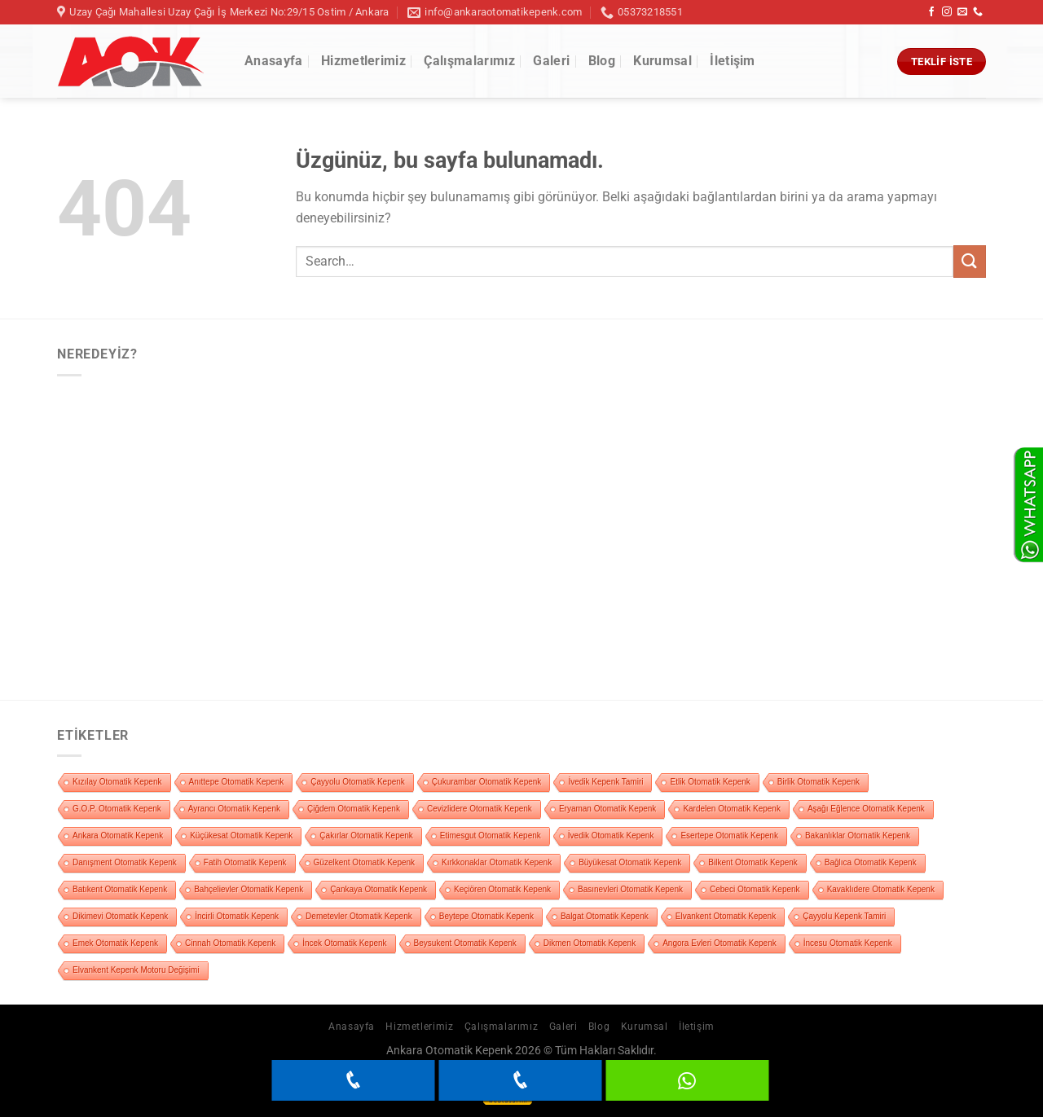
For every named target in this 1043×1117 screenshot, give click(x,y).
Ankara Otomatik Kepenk (118, 835)
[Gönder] (969, 261)
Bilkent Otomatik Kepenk (753, 862)
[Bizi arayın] (978, 12)
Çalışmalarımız (469, 60)
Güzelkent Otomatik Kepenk (365, 862)
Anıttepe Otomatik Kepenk (236, 781)
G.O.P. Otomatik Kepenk (117, 808)
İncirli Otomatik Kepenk (237, 916)
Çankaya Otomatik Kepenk (378, 889)
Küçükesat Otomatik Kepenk (241, 835)
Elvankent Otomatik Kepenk (726, 916)
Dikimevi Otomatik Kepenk (120, 916)
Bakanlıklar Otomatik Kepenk (857, 835)
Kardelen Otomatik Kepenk (732, 808)
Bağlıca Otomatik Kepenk (871, 862)
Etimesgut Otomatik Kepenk (490, 835)
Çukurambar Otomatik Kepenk (487, 781)
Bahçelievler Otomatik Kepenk (248, 889)
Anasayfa (273, 60)
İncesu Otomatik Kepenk (847, 943)
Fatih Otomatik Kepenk (245, 862)
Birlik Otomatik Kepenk (818, 781)
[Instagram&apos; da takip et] (947, 12)
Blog (601, 60)
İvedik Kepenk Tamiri (605, 781)
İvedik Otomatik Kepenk (611, 835)
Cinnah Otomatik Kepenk (230, 943)
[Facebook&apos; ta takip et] (931, 12)
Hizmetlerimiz (363, 60)
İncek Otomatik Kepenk (344, 943)
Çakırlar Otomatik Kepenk (366, 835)
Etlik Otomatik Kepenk (710, 781)
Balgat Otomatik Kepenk (605, 916)
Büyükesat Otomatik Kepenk (630, 862)
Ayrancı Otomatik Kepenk (234, 808)
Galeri (551, 60)
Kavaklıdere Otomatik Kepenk (881, 889)
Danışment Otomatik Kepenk (125, 862)
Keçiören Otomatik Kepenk (502, 889)
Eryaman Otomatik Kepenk (608, 808)
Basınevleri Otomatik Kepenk (630, 889)
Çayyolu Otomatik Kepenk (357, 781)
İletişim (732, 60)
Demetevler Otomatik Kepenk (359, 916)
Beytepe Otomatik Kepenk (486, 916)
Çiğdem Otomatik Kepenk (353, 808)
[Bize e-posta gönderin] (962, 12)
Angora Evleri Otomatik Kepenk (719, 943)
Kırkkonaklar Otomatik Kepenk (497, 862)
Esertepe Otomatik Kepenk (729, 835)
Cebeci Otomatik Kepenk (755, 889)
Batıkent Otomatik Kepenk (120, 889)
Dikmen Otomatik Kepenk (590, 943)
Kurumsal (662, 60)
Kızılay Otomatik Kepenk (117, 781)
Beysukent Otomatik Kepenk (465, 943)
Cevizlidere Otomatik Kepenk (479, 808)
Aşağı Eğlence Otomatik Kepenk (866, 808)
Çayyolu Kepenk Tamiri (844, 916)
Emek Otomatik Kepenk (115, 943)
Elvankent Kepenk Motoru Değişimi (136, 969)
